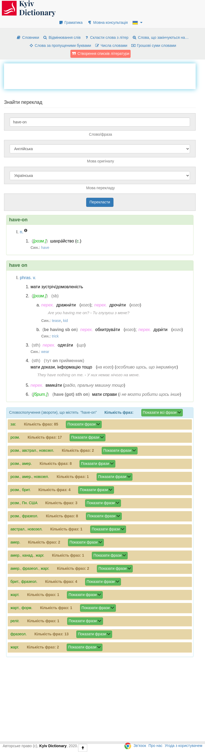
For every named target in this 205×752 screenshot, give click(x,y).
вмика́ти (53, 385)
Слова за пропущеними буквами (60, 45)
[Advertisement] (101, 75)
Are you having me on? (68, 312)
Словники (27, 37)
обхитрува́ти (107, 329)
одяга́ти (65, 345)
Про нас (155, 745)
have (45, 247)
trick (55, 336)
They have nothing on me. (60, 375)
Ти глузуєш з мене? (111, 312)
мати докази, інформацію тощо (61, 367)
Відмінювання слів (62, 37)
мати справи (104, 394)
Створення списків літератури (101, 53)
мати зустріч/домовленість (57, 286)
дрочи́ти (117, 305)
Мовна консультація (107, 22)
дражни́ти (66, 305)
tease (56, 320)
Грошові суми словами (153, 45)
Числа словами (111, 45)
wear (45, 352)
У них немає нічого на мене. (113, 375)
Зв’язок (140, 745)
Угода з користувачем (183, 745)
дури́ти (160, 329)
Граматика (71, 22)
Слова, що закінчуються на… (160, 37)
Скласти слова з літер (106, 37)
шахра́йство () (65, 241)
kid (65, 320)
